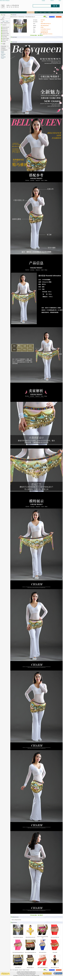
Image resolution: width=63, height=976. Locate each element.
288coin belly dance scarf (55, 967)
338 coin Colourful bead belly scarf (30, 952)
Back (45, 970)
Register (2, 22)
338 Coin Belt (55, 952)
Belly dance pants (5, 31)
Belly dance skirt (5, 30)
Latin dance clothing (5, 38)
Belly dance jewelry (5, 35)
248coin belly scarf (18, 967)
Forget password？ (7, 22)
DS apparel (4, 41)
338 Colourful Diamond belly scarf (18, 952)
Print (24, 969)
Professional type (21, 16)
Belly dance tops (4, 28)
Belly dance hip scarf (5, 27)
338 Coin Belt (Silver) (42, 952)
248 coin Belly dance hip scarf (42, 967)
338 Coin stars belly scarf (55, 937)
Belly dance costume (5, 33)
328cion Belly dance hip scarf (18, 937)
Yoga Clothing (4, 36)
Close (28, 969)
